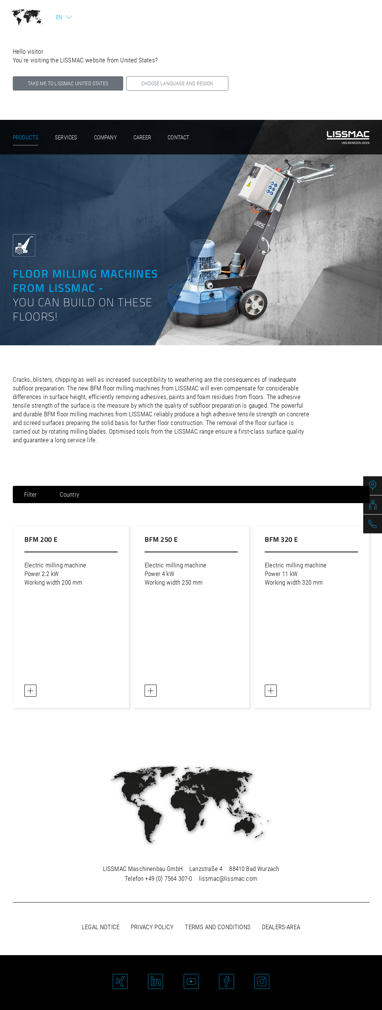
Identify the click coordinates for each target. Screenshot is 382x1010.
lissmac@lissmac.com (228, 878)
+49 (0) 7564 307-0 (168, 878)
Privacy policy (152, 927)
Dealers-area (281, 927)
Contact (178, 137)
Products (25, 137)
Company (105, 137)
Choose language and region (177, 83)
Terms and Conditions (217, 927)
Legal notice (100, 927)
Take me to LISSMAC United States (68, 83)
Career (142, 137)
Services (66, 137)
